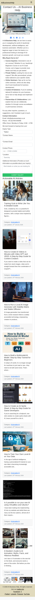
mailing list (20, 589)
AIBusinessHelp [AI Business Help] (7, 3)
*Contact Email (7, 141)
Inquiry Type (7, 129)
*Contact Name (8, 135)
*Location (6, 154)
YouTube (27, 594)
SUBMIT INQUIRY (17, 175)
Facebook (16, 591)
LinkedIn (13, 594)
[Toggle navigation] (31, 3)
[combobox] (5, 151)
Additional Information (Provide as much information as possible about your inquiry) (17, 162)
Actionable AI (15, 222)
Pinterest (20, 594)
